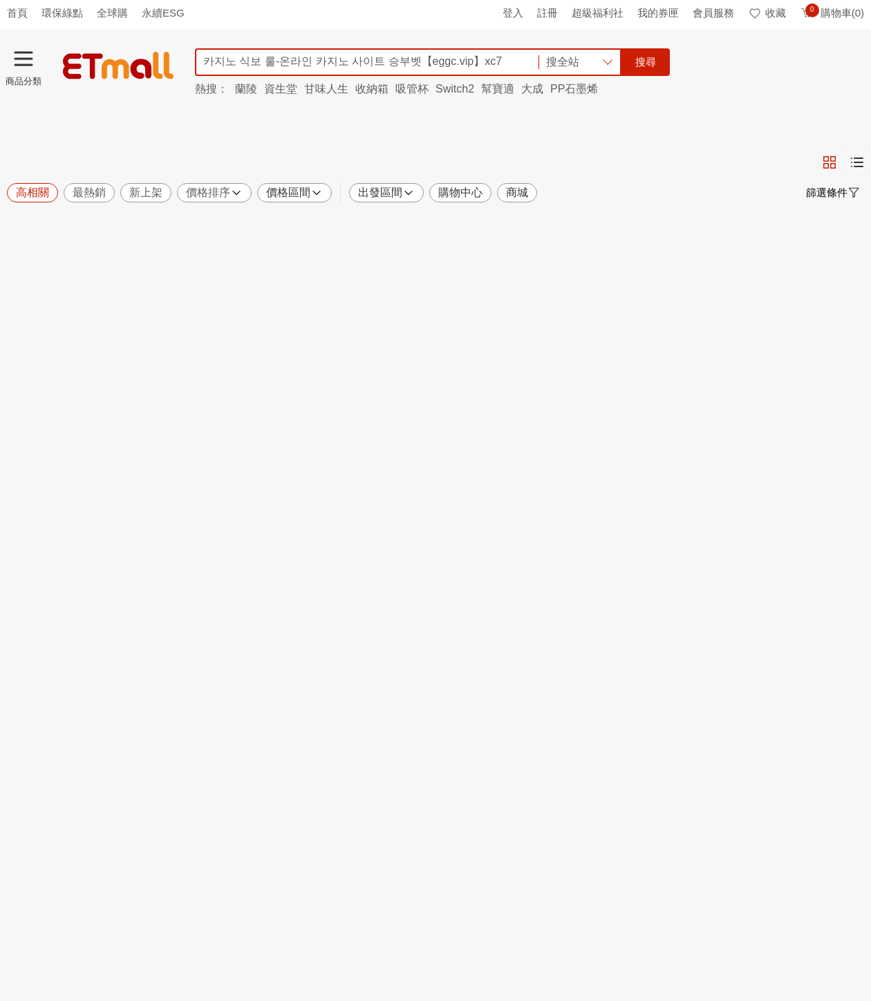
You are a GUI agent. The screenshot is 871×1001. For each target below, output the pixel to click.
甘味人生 (326, 89)
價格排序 (214, 193)
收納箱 (371, 89)
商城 (517, 192)
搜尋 (645, 62)
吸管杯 (412, 89)
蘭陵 (246, 89)
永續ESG (163, 13)
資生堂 (280, 89)
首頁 (17, 13)
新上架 (145, 192)
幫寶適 (497, 89)
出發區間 (386, 193)
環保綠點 (62, 13)
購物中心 (460, 192)
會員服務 (713, 13)
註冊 (547, 13)
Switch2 (455, 89)
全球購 (112, 13)
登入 (513, 13)
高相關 (32, 192)
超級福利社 (598, 13)
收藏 (767, 13)
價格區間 (294, 193)
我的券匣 (658, 13)
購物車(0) (832, 13)
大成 (532, 89)
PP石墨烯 (574, 89)
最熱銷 (89, 192)
